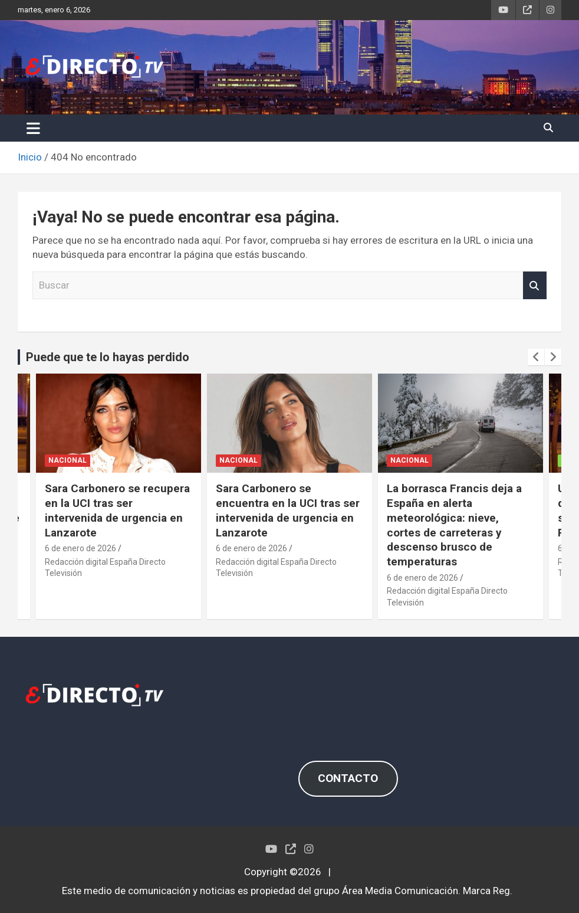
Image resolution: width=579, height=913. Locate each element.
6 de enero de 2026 (80, 548)
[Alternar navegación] (33, 128)
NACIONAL (67, 461)
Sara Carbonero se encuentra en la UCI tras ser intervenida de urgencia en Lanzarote (288, 510)
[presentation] (536, 357)
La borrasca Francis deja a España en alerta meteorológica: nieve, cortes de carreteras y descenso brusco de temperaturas (454, 525)
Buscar (535, 285)
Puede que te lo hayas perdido (107, 357)
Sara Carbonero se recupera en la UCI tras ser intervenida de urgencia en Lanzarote (117, 510)
